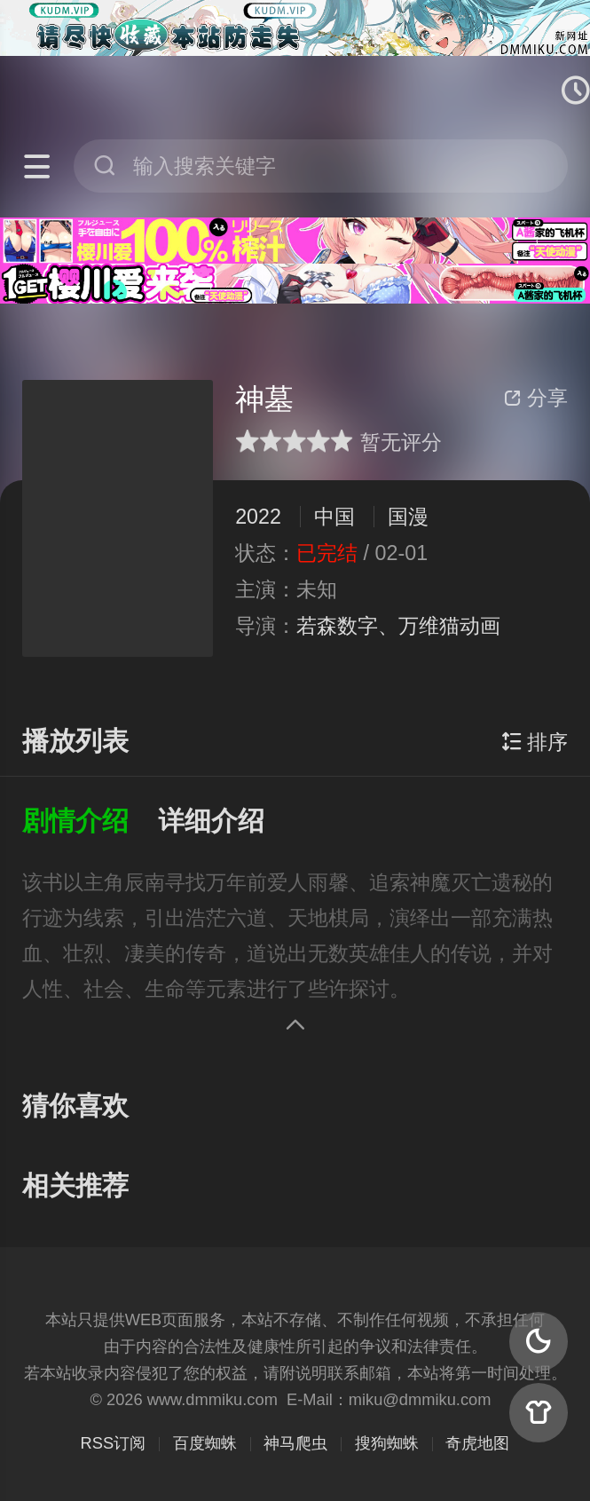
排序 (534, 742)
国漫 (408, 516)
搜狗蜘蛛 (387, 1443)
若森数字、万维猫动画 (398, 625)
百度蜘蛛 (205, 1443)
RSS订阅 (113, 1443)
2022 (258, 516)
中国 (334, 516)
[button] (90, 822)
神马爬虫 (295, 1443)
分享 (536, 397)
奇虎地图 (477, 1443)
